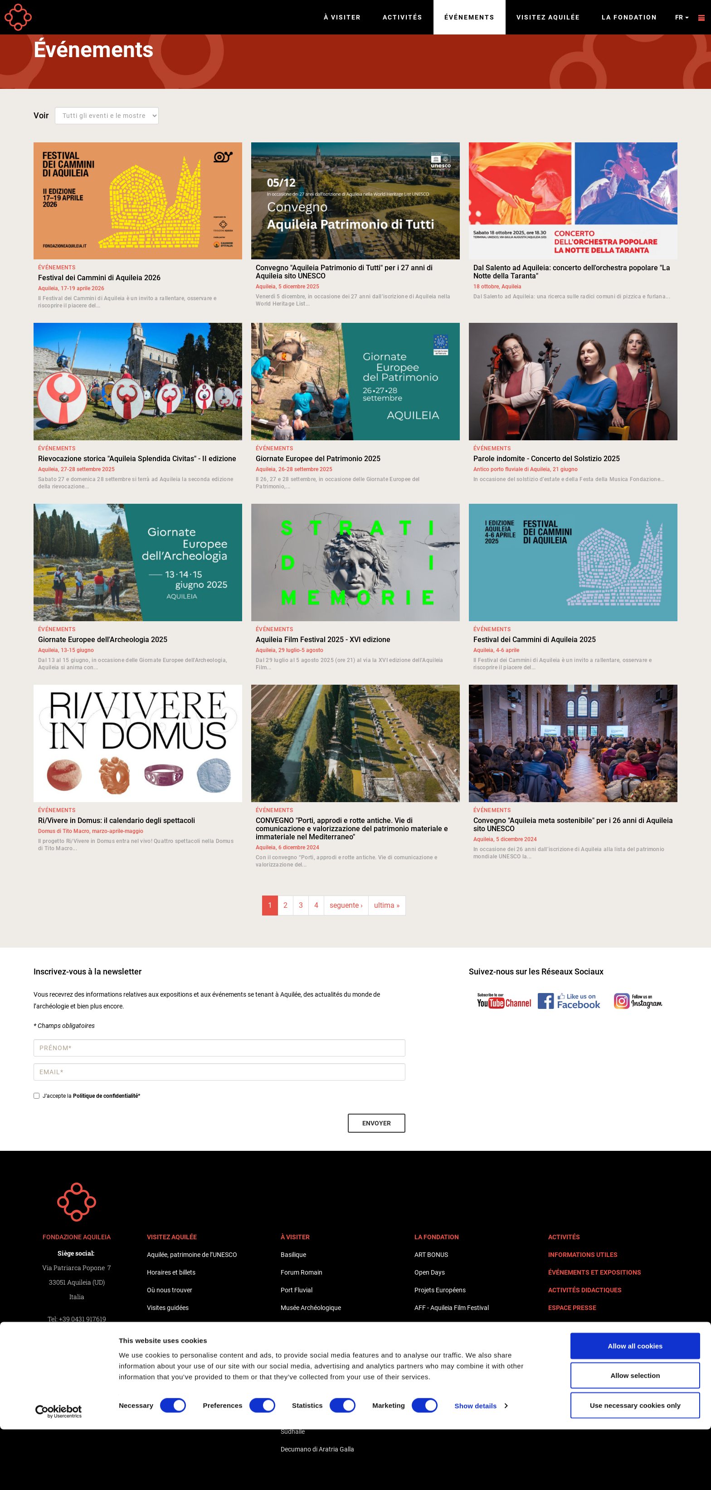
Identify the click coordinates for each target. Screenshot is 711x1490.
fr (682, 17)
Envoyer (376, 1123)
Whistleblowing (76, 1362)
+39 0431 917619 (82, 1319)
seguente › (346, 905)
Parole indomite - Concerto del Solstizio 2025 (546, 458)
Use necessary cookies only (635, 1466)
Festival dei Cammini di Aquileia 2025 (534, 639)
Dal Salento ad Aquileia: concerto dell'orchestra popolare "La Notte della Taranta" (571, 271)
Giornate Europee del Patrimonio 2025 (318, 458)
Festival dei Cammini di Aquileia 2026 (99, 277)
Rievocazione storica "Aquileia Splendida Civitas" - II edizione (137, 458)
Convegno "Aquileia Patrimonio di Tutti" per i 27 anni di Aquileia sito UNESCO (344, 271)
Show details (476, 1467)
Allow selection (635, 1436)
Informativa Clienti (76, 1377)
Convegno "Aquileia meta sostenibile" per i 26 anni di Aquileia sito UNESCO (573, 824)
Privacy (76, 1348)
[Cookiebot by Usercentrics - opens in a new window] (58, 1472)
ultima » (387, 905)
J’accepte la (87, 1096)
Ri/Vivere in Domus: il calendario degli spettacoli (116, 820)
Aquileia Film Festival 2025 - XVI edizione (323, 639)
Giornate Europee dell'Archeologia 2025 (102, 639)
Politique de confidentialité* (106, 1096)
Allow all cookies (635, 1406)
